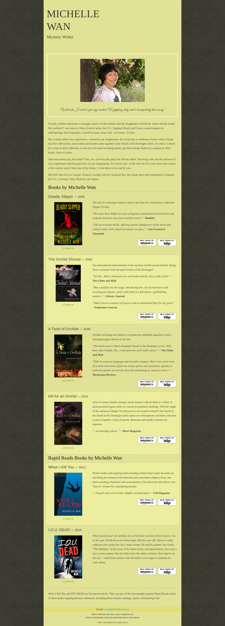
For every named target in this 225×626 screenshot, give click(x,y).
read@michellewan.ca (116, 609)
